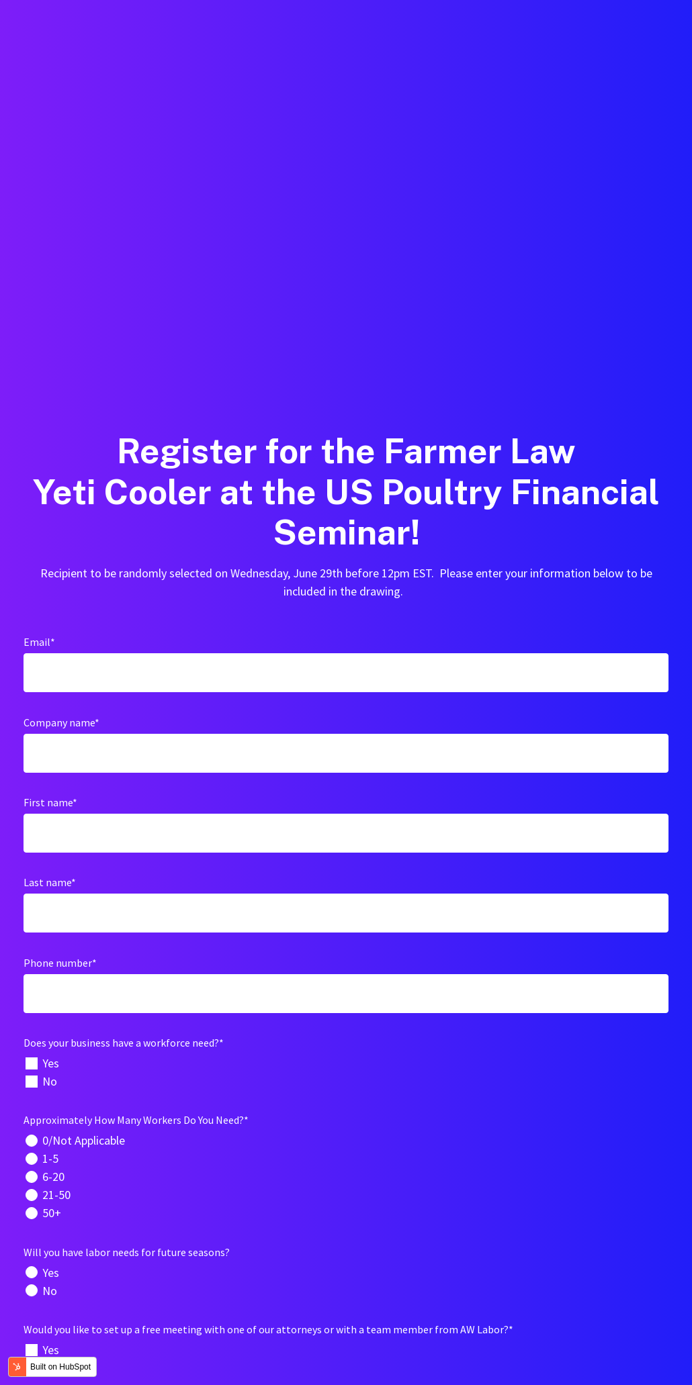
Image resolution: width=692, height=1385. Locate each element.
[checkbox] (346, 822)
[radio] (346, 890)
